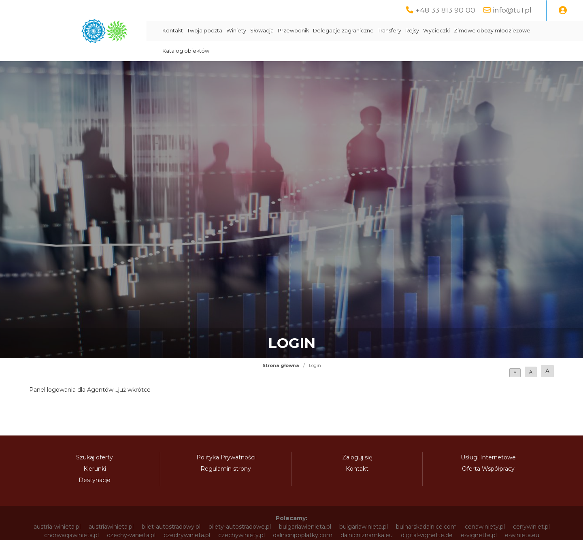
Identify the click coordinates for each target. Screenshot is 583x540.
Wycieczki (436, 31)
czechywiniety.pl (241, 535)
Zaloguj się (357, 457)
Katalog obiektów (185, 51)
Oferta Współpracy (488, 468)
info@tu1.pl (512, 10)
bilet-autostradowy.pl (171, 526)
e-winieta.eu (522, 535)
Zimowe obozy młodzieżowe (492, 31)
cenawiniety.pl (485, 526)
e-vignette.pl (479, 535)
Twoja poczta (204, 31)
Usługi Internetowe (488, 457)
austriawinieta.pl (111, 526)
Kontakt (172, 31)
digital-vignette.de (427, 535)
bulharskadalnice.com (426, 526)
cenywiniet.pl (531, 526)
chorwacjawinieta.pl (71, 535)
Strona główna (280, 365)
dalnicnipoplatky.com (302, 535)
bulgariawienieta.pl (305, 526)
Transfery (389, 31)
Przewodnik (293, 31)
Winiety (236, 31)
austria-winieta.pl (57, 526)
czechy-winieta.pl (131, 535)
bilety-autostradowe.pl (240, 526)
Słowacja (262, 31)
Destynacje (95, 480)
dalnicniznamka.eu (366, 535)
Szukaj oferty (94, 457)
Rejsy (412, 31)
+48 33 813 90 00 (445, 10)
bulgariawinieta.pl (363, 526)
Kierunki (94, 468)
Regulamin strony (225, 468)
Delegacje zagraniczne (343, 31)
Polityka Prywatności (225, 457)
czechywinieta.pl (187, 535)
